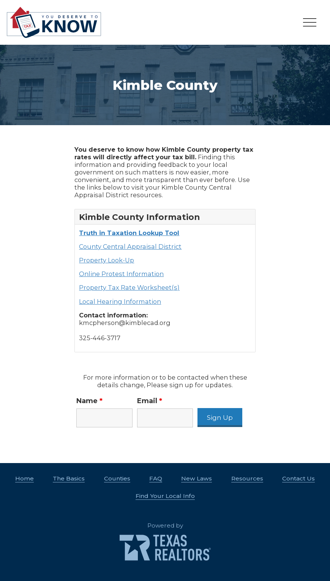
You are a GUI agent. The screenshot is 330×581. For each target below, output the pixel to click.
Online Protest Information (121, 274)
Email (149, 401)
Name (89, 401)
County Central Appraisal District (130, 246)
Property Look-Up (106, 260)
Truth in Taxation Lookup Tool (129, 233)
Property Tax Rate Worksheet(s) (129, 287)
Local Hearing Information (120, 301)
